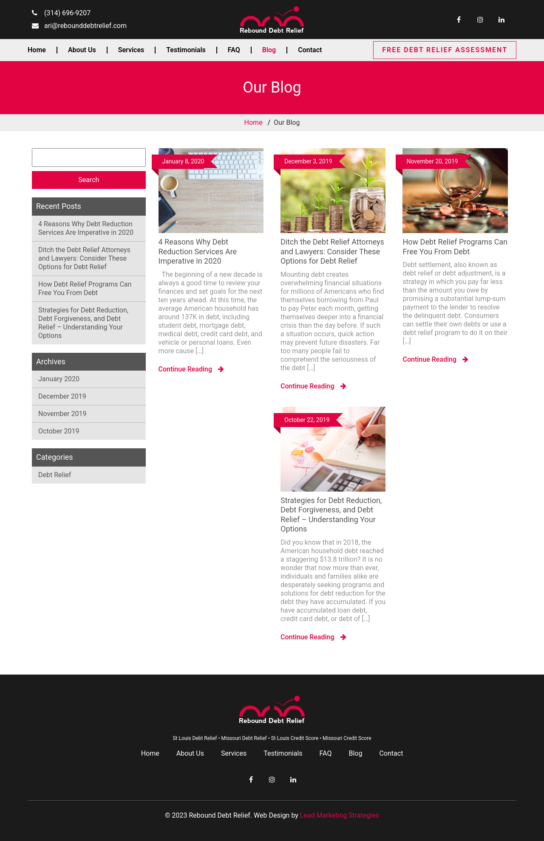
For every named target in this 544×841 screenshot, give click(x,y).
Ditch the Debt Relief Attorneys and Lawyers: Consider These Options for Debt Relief (84, 258)
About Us (82, 50)
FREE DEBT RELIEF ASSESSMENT (444, 50)
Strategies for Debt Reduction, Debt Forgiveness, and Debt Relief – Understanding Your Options (83, 323)
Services (131, 50)
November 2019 (62, 414)
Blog (269, 50)
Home (37, 50)
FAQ (234, 50)
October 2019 (58, 431)
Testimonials (186, 50)
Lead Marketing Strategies (339, 815)
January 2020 (58, 379)
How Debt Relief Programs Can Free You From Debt (84, 288)
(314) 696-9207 (67, 13)
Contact (310, 50)
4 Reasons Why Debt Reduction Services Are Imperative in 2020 (85, 228)
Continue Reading (191, 369)
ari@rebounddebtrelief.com (85, 26)
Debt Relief (54, 475)
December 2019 (62, 396)
